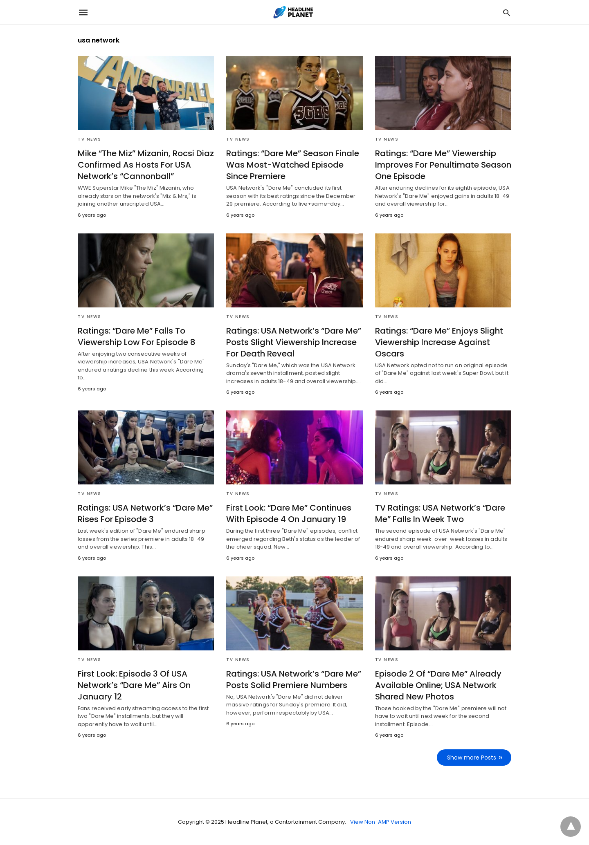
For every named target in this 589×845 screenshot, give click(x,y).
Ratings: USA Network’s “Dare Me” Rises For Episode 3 (145, 513)
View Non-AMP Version (380, 822)
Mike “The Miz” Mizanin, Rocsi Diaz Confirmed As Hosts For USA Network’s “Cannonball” (146, 165)
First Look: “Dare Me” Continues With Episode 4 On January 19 (288, 513)
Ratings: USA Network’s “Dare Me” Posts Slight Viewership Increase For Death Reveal (293, 342)
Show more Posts (471, 757)
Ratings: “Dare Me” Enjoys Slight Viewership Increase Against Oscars (439, 342)
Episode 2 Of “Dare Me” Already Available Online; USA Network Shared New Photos (438, 685)
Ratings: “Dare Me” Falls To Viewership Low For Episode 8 (137, 336)
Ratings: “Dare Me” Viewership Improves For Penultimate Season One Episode (443, 165)
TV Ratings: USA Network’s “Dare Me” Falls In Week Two (440, 513)
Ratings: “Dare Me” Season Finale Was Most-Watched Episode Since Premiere (292, 165)
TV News (89, 139)
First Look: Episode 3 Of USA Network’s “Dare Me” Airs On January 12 (134, 685)
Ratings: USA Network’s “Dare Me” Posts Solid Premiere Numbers (293, 679)
